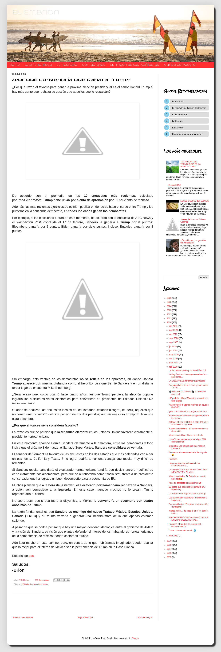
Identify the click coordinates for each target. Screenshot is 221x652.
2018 (169, 545)
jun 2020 (173, 350)
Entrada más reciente (23, 617)
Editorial (25, 584)
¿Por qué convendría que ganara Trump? (188, 411)
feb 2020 (173, 367)
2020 (169, 322)
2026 (169, 298)
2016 (169, 553)
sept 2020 (174, 338)
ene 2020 (174, 536)
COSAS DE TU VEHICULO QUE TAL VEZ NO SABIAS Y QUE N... (188, 423)
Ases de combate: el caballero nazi (185, 483)
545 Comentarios (42, 580)
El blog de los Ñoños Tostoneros (189, 107)
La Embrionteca (38, 65)
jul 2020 (173, 346)
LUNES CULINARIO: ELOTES (194, 201)
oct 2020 (173, 334)
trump (45, 584)
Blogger (135, 638)
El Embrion (35, 12)
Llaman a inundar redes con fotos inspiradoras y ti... (184, 464)
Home (14, 65)
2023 (169, 310)
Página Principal (85, 617)
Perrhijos (173, 459)
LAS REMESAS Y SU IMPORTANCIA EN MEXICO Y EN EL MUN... (188, 470)
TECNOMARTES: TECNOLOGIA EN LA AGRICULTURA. (190, 164)
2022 (169, 314)
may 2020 (174, 354)
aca (31, 556)
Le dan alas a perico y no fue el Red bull (187, 370)
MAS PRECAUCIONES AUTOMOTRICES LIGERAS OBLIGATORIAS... (188, 518)
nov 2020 (174, 330)
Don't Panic (178, 101)
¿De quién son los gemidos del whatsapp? (193, 241)
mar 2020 (174, 362)
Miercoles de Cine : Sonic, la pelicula (186, 435)
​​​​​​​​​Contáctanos (93, 65)
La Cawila (177, 127)
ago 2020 (174, 342)
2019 (169, 541)
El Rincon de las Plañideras (134, 65)
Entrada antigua (144, 617)
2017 (169, 549)
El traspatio (67, 65)
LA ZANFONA (174, 185)
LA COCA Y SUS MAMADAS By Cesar (187, 381)
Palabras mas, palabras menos (187, 134)
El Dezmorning (180, 114)
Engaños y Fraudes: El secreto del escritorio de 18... (185, 525)
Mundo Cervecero (180, 65)
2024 (169, 306)
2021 (169, 318)
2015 (169, 557)
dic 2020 (173, 326)
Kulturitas (177, 121)
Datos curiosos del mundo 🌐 (182, 530)
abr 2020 (173, 358)
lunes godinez (36, 584)
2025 (169, 302)
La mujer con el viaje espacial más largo (187, 493)
